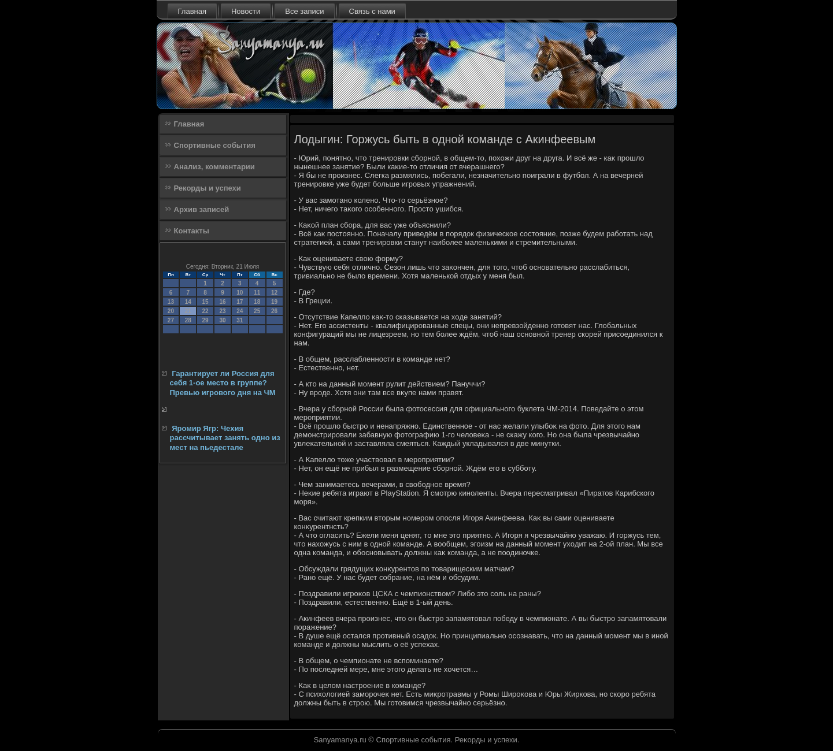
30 (222, 320)
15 (205, 302)
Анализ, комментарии (214, 166)
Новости (245, 11)
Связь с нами (372, 11)
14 (188, 302)
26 (274, 311)
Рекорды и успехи (207, 188)
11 (257, 292)
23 (222, 311)
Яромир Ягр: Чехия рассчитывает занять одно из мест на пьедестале (225, 438)
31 (239, 320)
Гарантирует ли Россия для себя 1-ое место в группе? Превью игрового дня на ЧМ (223, 383)
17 (239, 302)
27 (171, 320)
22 (205, 311)
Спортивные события (215, 145)
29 (205, 320)
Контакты (191, 230)
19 (274, 302)
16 (222, 302)
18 (257, 302)
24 (239, 311)
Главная (192, 11)
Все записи (304, 11)
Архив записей (201, 209)
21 (188, 311)
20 (171, 311)
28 (188, 320)
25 (257, 311)
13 (171, 302)
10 (239, 292)
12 (274, 292)
